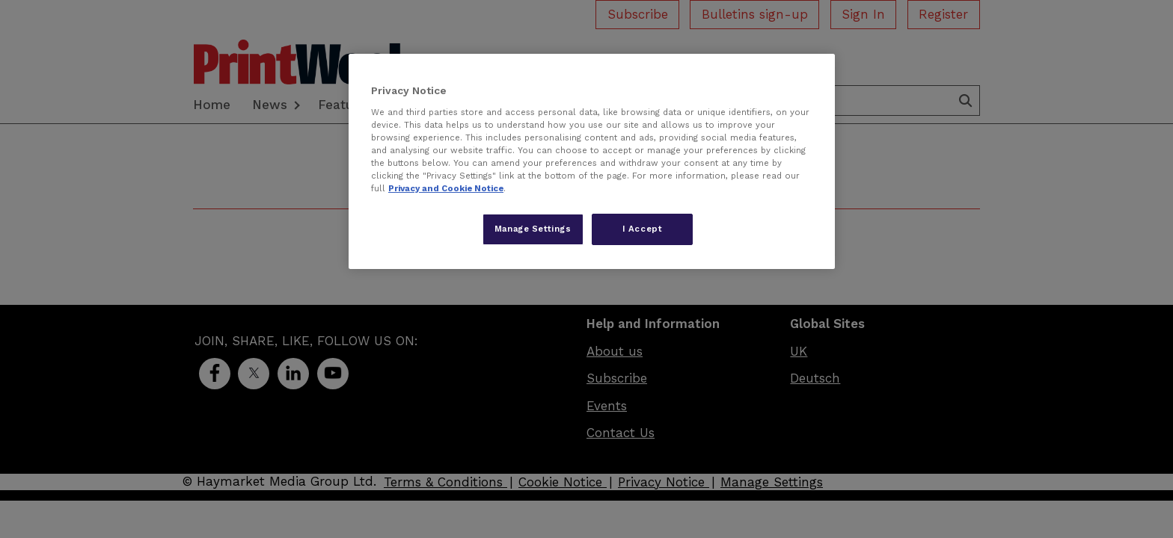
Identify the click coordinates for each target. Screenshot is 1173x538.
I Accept (642, 228)
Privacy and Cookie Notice (445, 188)
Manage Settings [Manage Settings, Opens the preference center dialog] (533, 228)
